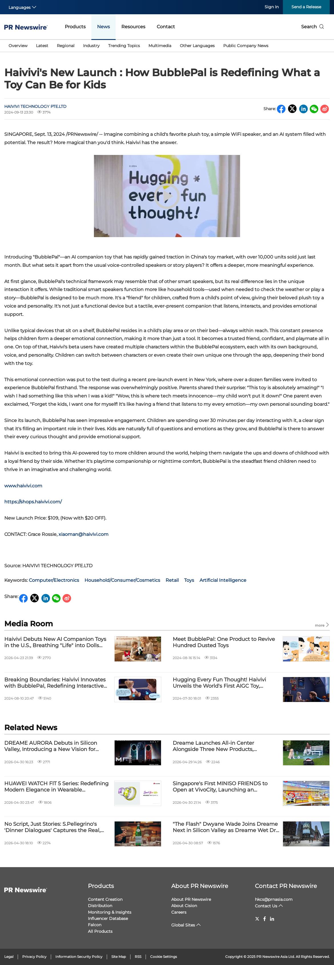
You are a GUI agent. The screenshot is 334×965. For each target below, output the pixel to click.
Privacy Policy (34, 956)
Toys (189, 580)
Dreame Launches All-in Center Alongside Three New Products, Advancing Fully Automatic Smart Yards (224, 746)
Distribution (100, 905)
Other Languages (197, 45)
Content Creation (105, 899)
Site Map (118, 956)
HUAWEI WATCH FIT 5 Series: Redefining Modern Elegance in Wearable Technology (56, 787)
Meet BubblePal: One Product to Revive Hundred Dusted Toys (224, 642)
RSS (138, 956)
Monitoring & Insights (109, 912)
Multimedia (159, 45)
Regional (66, 45)
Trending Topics (124, 45)
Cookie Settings (163, 956)
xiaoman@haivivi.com (83, 534)
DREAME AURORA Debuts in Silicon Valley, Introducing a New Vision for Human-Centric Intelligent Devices (50, 746)
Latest (42, 45)
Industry (91, 45)
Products (75, 26)
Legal (8, 956)
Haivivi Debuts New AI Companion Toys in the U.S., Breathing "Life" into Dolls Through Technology (55, 642)
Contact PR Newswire (286, 886)
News (103, 26)
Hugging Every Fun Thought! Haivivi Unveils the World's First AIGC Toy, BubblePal (219, 683)
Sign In (272, 6)
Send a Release (306, 6)
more (322, 625)
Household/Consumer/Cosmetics (122, 580)
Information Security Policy (78, 956)
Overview (18, 45)
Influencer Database (108, 918)
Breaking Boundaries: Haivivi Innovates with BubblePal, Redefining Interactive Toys (55, 683)
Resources (133, 26)
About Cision (184, 905)
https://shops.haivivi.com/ (33, 501)
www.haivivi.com (23, 485)
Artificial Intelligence (223, 580)
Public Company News (245, 45)
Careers (178, 912)
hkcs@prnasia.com (274, 899)
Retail (172, 580)
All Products (100, 931)
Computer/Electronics (54, 580)
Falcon (94, 924)
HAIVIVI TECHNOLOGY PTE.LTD (35, 106)
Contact (166, 26)
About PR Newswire (199, 886)
